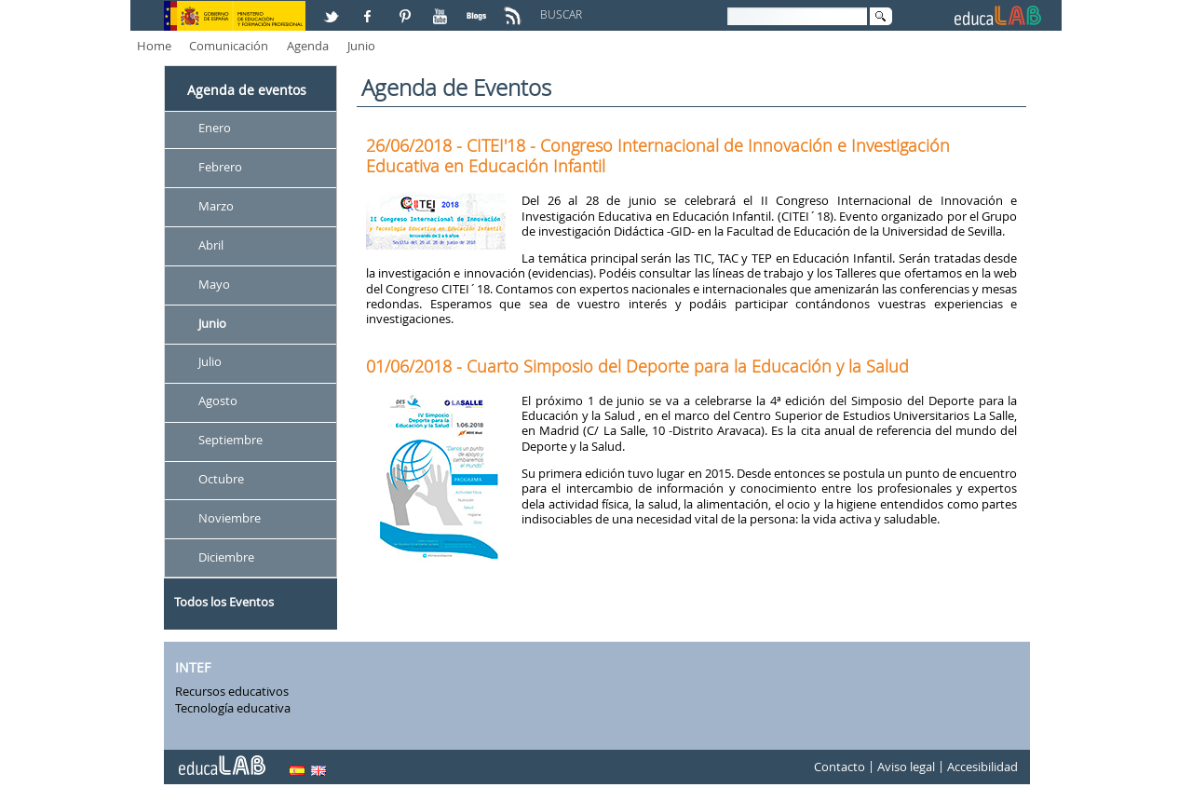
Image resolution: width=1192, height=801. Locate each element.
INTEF (192, 667)
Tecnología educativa (233, 707)
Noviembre (229, 517)
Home (154, 45)
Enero (214, 127)
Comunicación (228, 45)
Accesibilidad (982, 767)
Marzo (216, 205)
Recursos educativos (232, 691)
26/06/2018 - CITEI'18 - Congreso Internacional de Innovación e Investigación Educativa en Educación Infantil (658, 155)
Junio (361, 45)
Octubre (221, 478)
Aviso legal (906, 767)
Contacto (839, 767)
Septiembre (230, 440)
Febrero (220, 166)
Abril (211, 245)
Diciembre (226, 557)
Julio (210, 362)
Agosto (217, 401)
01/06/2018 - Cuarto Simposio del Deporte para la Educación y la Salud (637, 366)
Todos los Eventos (224, 601)
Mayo (214, 284)
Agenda (308, 45)
